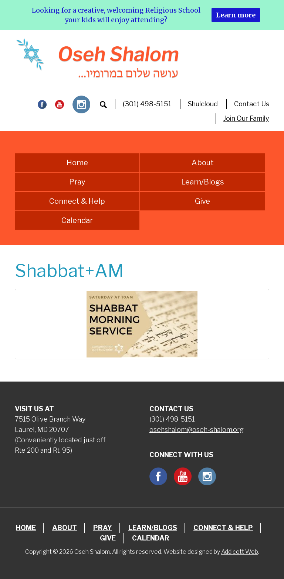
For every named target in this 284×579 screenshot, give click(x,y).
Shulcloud (203, 104)
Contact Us (251, 104)
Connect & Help (77, 201)
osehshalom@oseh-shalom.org (196, 429)
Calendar (77, 220)
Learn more (236, 15)
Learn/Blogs (202, 181)
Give (202, 201)
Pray (77, 181)
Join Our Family (246, 118)
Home (77, 162)
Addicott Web (239, 551)
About (203, 162)
